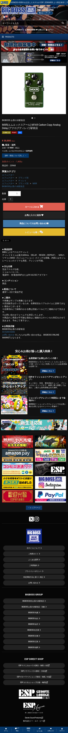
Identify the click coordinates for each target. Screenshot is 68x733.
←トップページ (34, 508)
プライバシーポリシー (33, 571)
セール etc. (39, 730)
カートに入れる (34, 206)
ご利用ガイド (19, 30)
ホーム (6, 730)
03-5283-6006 (8, 332)
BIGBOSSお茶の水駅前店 (13, 186)
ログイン (49, 30)
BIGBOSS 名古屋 (33, 630)
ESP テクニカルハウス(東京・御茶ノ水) (34, 665)
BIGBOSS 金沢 (33, 624)
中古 (28, 730)
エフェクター (8, 175)
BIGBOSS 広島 (33, 642)
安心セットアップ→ (45, 13)
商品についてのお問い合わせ (34, 223)
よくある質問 (33, 560)
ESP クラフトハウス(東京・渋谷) (34, 671)
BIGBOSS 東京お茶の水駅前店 (33, 601)
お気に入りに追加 (34, 215)
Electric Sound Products (34, 718)
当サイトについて (33, 548)
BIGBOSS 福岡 (33, 647)
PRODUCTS (8, 37)
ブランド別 (23, 178)
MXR (35, 183)
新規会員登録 (30, 30)
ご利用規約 (33, 565)
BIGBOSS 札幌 (33, 613)
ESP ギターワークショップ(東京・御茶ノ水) (34, 677)
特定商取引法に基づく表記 (33, 577)
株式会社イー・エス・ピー (34, 721)
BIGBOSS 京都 (33, 636)
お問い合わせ (8, 335)
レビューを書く (34, 232)
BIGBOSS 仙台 (33, 618)
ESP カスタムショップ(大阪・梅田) (34, 682)
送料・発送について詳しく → (15, 156)
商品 (17, 730)
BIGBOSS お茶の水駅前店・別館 (33, 607)
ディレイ (22, 180)
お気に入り (40, 30)
